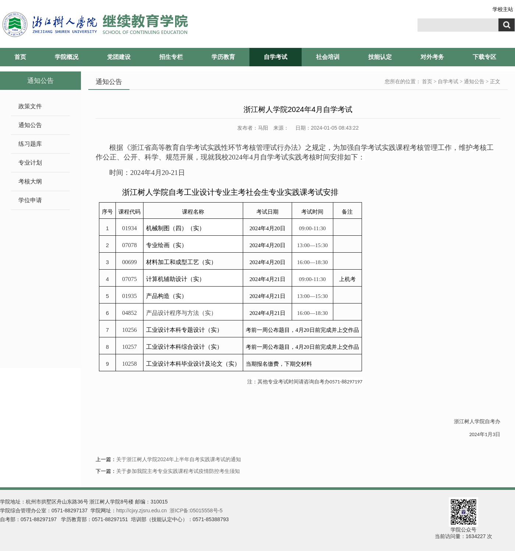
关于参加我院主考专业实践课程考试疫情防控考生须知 (178, 471)
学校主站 (503, 9)
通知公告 (30, 125)
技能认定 (380, 57)
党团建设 (119, 57)
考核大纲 (30, 181)
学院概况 (66, 57)
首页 (20, 57)
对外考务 (432, 57)
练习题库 (30, 144)
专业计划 (30, 162)
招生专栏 (171, 57)
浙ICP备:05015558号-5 (196, 510)
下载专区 (484, 57)
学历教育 (223, 57)
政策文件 (30, 106)
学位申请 (30, 200)
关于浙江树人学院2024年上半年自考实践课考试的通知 (178, 459)
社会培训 (328, 57)
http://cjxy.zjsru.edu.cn (141, 510)
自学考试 (275, 57)
